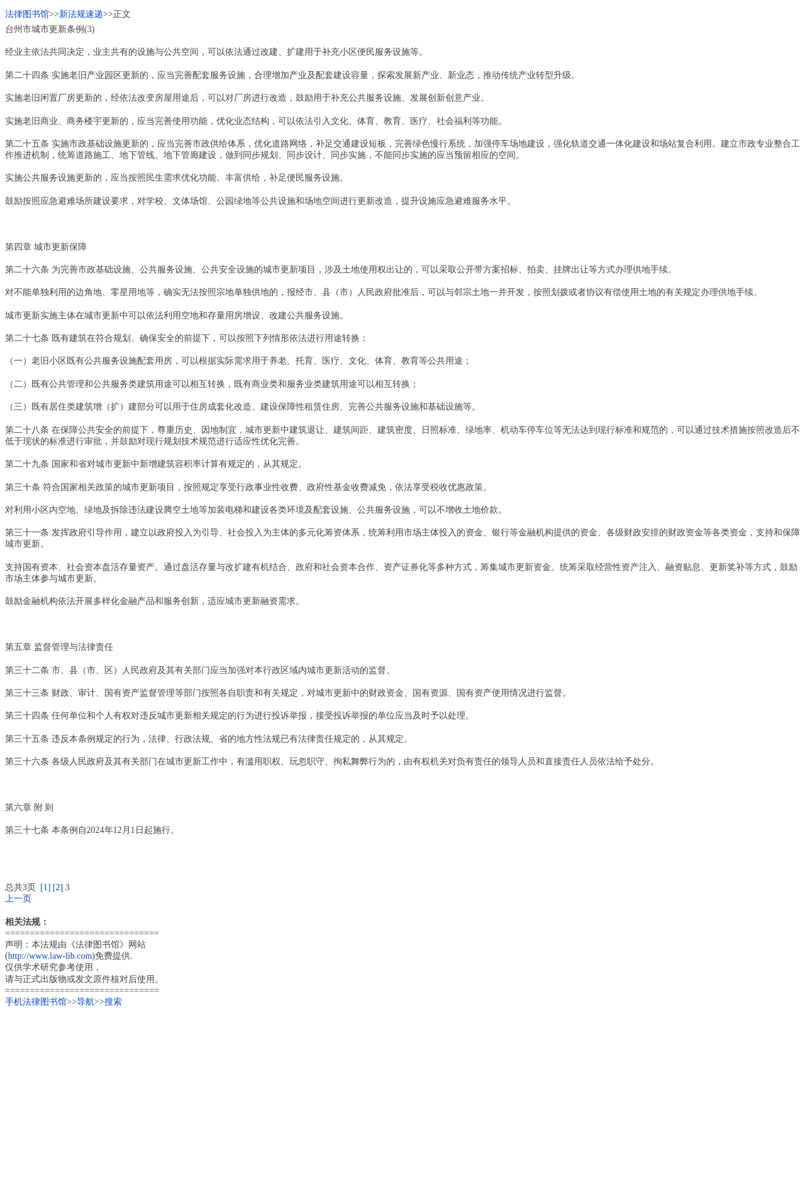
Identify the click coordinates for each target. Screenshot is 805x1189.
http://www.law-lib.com (50, 956)
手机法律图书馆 (36, 1002)
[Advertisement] (382, 1096)
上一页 (18, 898)
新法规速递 (81, 14)
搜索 (113, 1002)
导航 (85, 1002)
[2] (58, 887)
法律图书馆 (27, 14)
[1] (45, 887)
